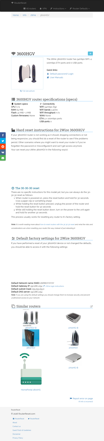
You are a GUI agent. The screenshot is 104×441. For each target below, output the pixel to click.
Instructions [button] (58, 8)
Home (16, 15)
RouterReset (18, 3)
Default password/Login (60, 74)
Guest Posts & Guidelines (22, 430)
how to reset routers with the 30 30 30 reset (57, 224)
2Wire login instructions (53, 286)
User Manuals (55, 77)
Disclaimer (16, 434)
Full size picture (27, 91)
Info (24, 15)
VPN (43, 8)
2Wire (33, 15)
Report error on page (81, 400)
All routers (29, 8)
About (15, 422)
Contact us (17, 426)
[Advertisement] (52, 36)
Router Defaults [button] (79, 8)
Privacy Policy (18, 438)
